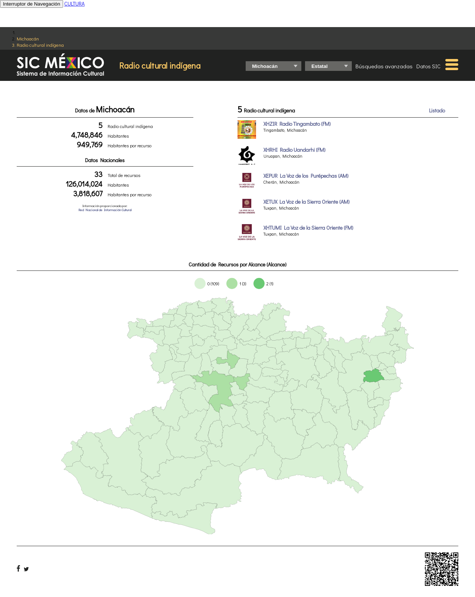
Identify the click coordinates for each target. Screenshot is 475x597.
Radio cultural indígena (40, 45)
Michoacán (28, 38)
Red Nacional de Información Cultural (104, 210)
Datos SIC (428, 66)
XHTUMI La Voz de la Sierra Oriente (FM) (308, 227)
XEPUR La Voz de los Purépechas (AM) (305, 175)
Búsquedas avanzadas (384, 66)
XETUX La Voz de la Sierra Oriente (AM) (306, 201)
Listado (437, 110)
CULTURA (74, 3)
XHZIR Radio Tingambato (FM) (297, 123)
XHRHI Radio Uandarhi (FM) (294, 149)
